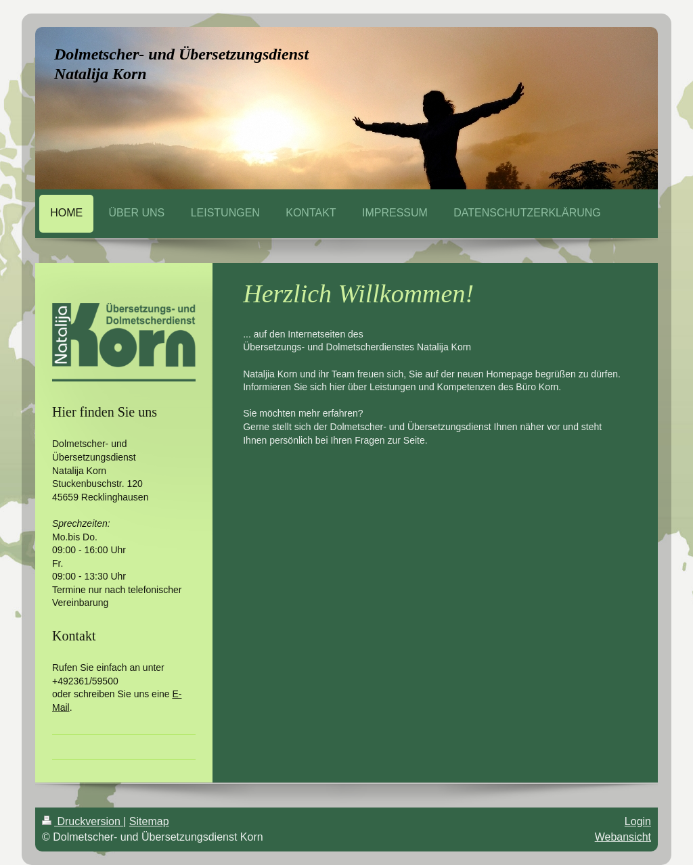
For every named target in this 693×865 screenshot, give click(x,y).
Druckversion (82, 821)
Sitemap (149, 821)
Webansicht (623, 837)
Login (638, 821)
